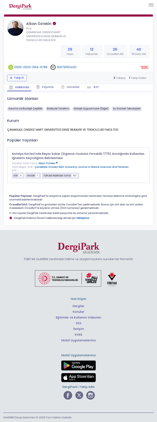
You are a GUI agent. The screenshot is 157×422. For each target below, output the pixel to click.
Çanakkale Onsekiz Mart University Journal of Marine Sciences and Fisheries (82, 167)
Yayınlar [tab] (45, 87)
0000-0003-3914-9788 (30, 67)
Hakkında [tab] (19, 87)
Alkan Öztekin (48, 163)
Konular (78, 312)
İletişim (78, 329)
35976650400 (66, 67)
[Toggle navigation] (151, 4)
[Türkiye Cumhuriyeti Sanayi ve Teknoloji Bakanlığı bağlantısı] (78, 278)
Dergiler (78, 306)
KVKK (78, 335)
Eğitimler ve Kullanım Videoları (78, 317)
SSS (78, 323)
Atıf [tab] (96, 87)
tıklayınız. (83, 218)
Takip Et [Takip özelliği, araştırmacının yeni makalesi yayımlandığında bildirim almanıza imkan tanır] (18, 77)
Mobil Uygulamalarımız (78, 340)
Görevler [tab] (70, 87)
